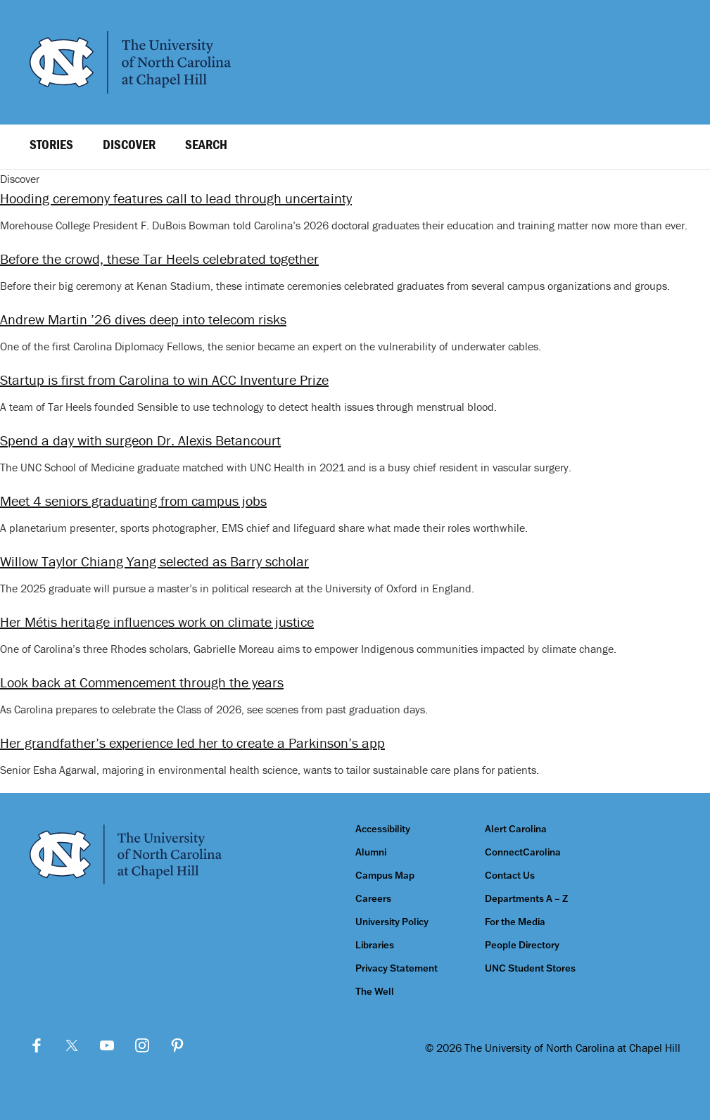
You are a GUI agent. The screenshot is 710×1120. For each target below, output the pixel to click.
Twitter (72, 1045)
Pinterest (177, 1045)
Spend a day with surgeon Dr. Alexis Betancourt (140, 440)
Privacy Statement (396, 968)
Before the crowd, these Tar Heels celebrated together (159, 258)
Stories (51, 144)
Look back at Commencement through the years (142, 682)
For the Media (515, 922)
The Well (374, 991)
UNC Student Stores (530, 968)
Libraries (374, 945)
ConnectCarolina (523, 852)
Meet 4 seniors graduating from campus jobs (133, 500)
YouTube (107, 1045)
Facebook (37, 1045)
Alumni (370, 852)
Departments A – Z (526, 898)
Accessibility (382, 829)
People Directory (522, 945)
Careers (373, 898)
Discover (129, 144)
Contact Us (510, 875)
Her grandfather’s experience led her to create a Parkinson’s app (192, 742)
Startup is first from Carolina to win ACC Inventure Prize (164, 379)
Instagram (142, 1045)
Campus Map (384, 875)
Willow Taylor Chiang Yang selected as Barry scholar (154, 561)
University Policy (392, 922)
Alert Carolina (516, 829)
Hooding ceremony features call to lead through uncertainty (176, 198)
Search (206, 144)
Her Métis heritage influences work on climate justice (157, 621)
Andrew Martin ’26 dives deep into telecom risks (143, 319)
